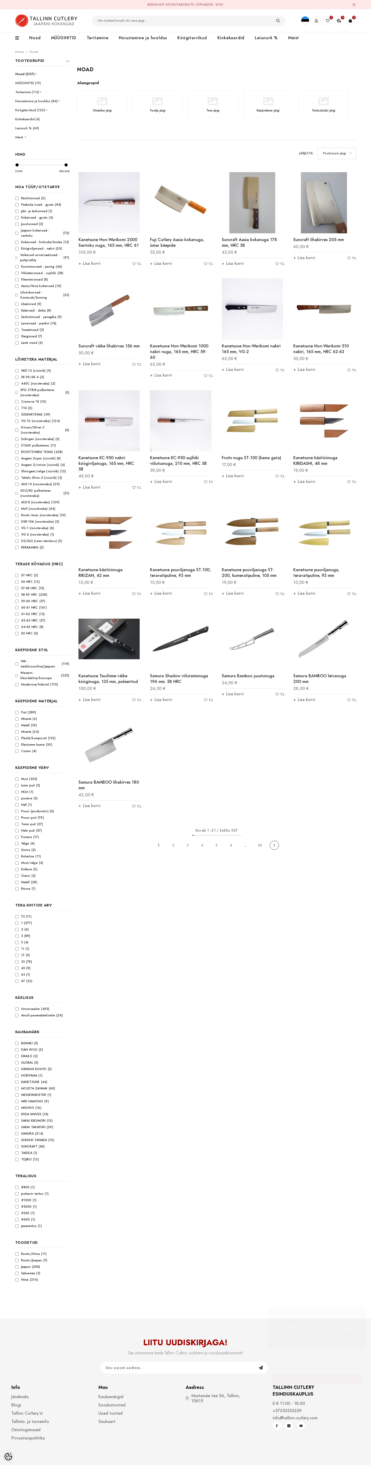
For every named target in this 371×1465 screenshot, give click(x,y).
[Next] (274, 845)
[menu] (19, 38)
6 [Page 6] (231, 845)
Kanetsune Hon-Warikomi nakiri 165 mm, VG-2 (251, 349)
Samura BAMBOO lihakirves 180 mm (108, 785)
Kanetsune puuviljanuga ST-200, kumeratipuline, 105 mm (249, 572)
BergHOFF (156, 4)
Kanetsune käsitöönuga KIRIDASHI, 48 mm (315, 460)
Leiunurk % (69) (27, 128)
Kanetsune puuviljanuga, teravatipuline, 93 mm (316, 572)
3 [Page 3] (187, 845)
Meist (19, 137)
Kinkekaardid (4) (27, 119)
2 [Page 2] (173, 845)
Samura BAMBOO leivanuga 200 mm (319, 678)
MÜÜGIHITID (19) (28, 83)
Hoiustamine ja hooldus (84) (36, 101)
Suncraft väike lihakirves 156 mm (109, 346)
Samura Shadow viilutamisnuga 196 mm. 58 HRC (179, 678)
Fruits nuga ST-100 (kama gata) (251, 458)
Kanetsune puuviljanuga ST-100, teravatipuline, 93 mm (180, 572)
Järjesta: (306, 153)
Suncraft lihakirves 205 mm (318, 240)
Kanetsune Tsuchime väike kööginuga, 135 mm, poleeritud (108, 678)
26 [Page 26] (260, 845)
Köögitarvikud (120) (30, 110)
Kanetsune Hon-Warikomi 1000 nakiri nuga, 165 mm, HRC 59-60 (179, 351)
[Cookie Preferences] (8, 1456)
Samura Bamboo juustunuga (248, 676)
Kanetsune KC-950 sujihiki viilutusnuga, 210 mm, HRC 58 (178, 460)
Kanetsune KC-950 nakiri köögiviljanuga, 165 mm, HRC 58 (106, 463)
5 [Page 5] (216, 845)
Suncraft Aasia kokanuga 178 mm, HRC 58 (249, 242)
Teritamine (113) (27, 92)
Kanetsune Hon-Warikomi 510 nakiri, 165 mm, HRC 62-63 (321, 349)
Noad (34, 52)
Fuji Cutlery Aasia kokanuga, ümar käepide (177, 242)
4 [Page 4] (202, 845)
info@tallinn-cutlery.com (295, 1418)
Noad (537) (25, 73)
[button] (337, 153)
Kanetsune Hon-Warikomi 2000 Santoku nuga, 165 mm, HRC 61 (108, 242)
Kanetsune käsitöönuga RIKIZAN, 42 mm (100, 572)
